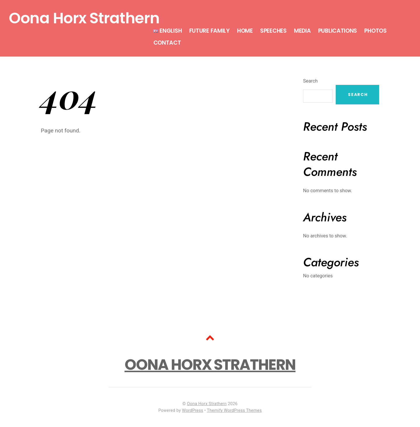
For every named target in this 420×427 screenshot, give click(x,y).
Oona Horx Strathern (207, 403)
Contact (167, 43)
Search (310, 81)
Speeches (273, 31)
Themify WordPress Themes (234, 410)
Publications (337, 31)
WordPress (192, 410)
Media (302, 31)
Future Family (209, 31)
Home (245, 31)
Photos (375, 31)
